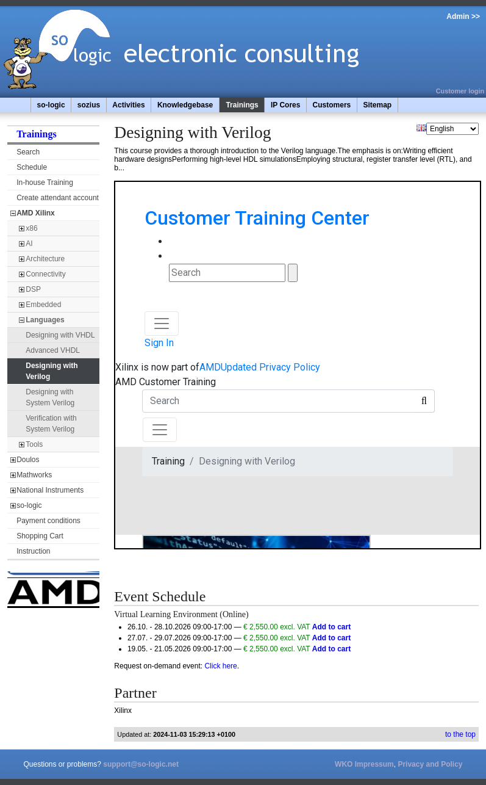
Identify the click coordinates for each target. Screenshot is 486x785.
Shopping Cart (39, 536)
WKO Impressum (364, 764)
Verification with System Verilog (51, 423)
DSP (33, 289)
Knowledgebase (185, 105)
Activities (128, 105)
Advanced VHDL (53, 350)
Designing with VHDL (60, 335)
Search (28, 152)
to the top (460, 734)
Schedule (31, 167)
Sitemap (377, 105)
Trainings (242, 105)
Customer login (460, 91)
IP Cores (285, 105)
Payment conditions (48, 520)
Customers (332, 105)
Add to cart (331, 627)
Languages (45, 320)
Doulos (27, 459)
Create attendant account (57, 198)
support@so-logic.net (141, 764)
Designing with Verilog (51, 371)
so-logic (51, 105)
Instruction (33, 551)
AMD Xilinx (35, 213)
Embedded (43, 304)
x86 (31, 228)
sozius (88, 105)
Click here (220, 666)
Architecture (45, 259)
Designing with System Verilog (50, 397)
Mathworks (34, 475)
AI (29, 243)
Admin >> (463, 16)
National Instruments (50, 490)
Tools (34, 444)
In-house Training (44, 182)
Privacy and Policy (430, 764)
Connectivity (45, 274)
